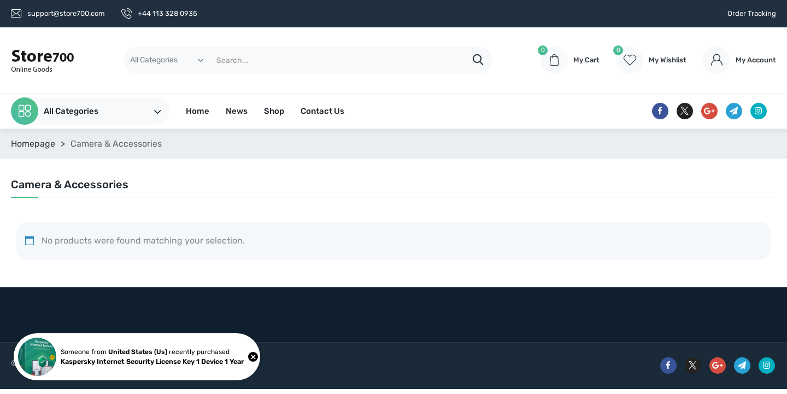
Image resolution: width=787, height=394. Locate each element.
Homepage (33, 143)
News (237, 111)
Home (197, 111)
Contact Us (322, 111)
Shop (274, 111)
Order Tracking (751, 13)
